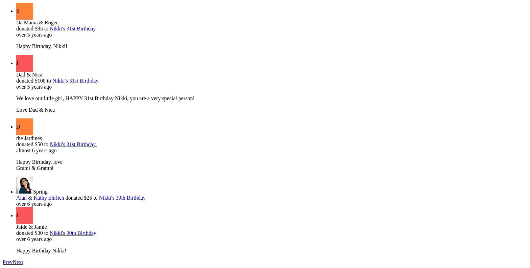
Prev (8, 262)
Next (18, 262)
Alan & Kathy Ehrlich (40, 198)
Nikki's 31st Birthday (73, 28)
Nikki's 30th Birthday (122, 198)
